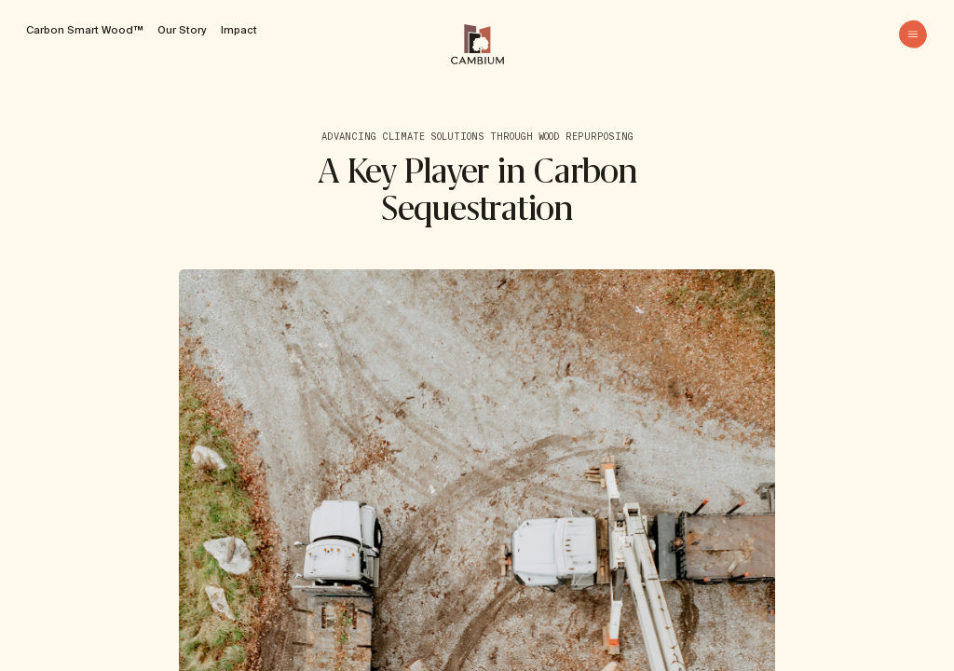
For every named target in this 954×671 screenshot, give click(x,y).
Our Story (181, 29)
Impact (239, 29)
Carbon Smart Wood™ (84, 29)
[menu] (913, 34)
